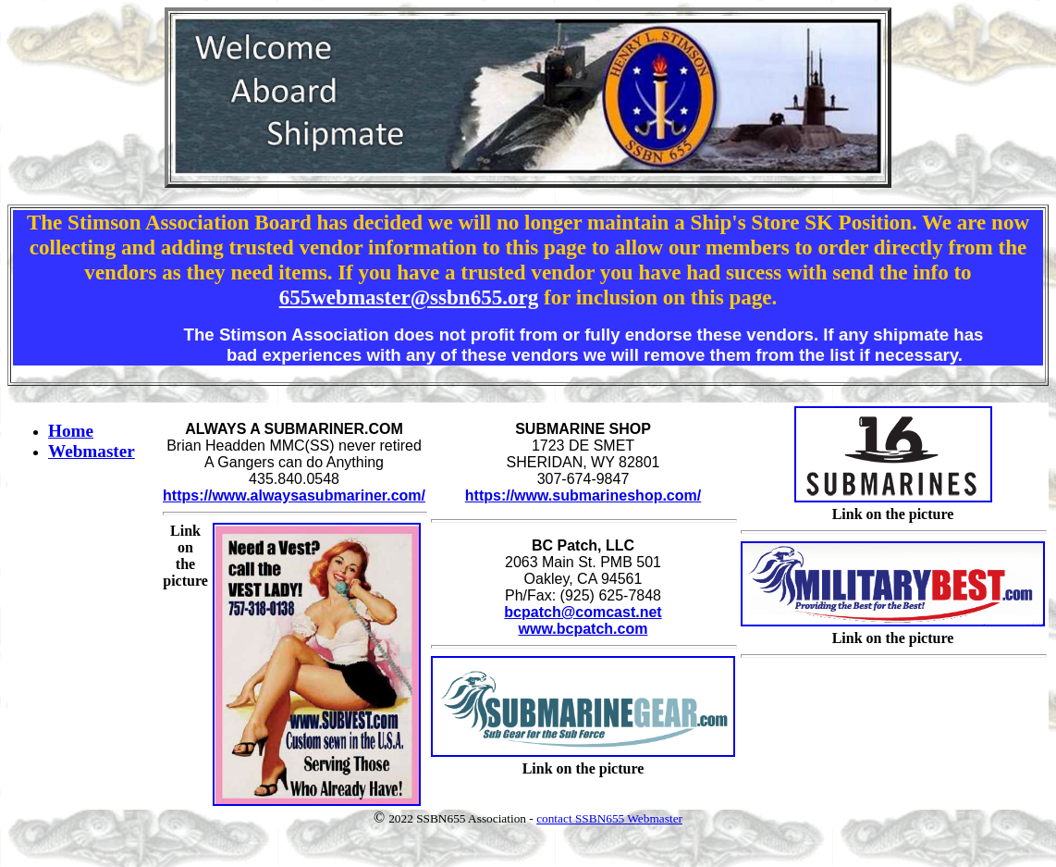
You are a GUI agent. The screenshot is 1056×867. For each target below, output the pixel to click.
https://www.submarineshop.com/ (583, 495)
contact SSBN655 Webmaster (609, 818)
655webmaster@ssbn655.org (409, 297)
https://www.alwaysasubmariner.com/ (294, 495)
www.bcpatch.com (583, 629)
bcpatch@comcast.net (582, 612)
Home (70, 430)
